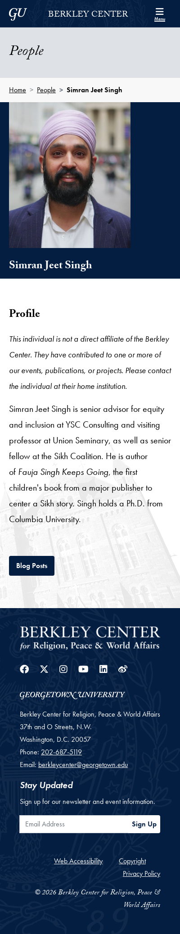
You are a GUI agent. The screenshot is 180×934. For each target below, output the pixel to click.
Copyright (132, 861)
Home (17, 90)
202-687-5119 (61, 752)
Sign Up (144, 824)
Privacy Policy (141, 873)
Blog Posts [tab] (35, 564)
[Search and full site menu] (159, 13)
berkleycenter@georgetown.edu (83, 764)
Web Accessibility (78, 861)
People (46, 90)
